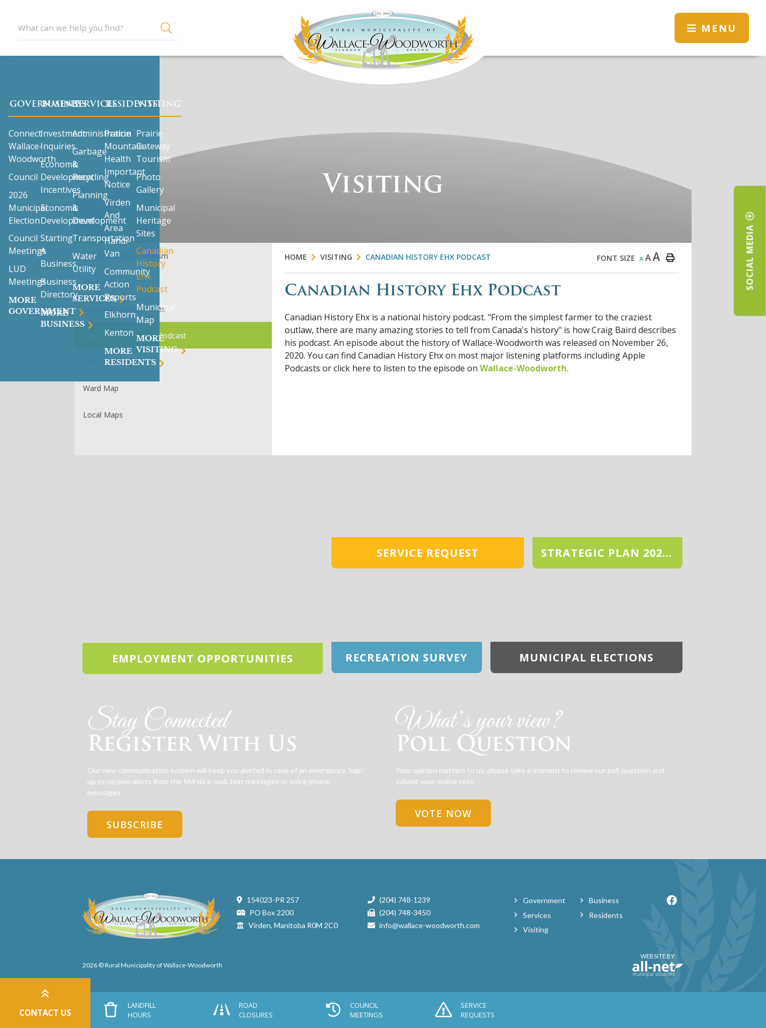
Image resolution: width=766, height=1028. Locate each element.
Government (544, 900)
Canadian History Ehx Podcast (428, 257)
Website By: (658, 965)
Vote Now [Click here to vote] (443, 813)
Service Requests (465, 1009)
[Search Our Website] (97, 27)
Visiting (336, 257)
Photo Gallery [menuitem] (106, 282)
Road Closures (243, 1009)
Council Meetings (354, 1009)
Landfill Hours (130, 1009)
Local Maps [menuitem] (103, 415)
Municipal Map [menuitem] (108, 362)
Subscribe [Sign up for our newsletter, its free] (134, 824)
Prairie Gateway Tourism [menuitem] (125, 256)
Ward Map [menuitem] (101, 388)
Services (537, 915)
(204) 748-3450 (404, 912)
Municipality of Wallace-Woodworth (383, 42)
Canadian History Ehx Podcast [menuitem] (134, 335)
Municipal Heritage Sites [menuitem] (124, 309)
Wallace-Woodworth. (524, 368)
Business (604, 900)
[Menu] (712, 28)
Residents (606, 915)
